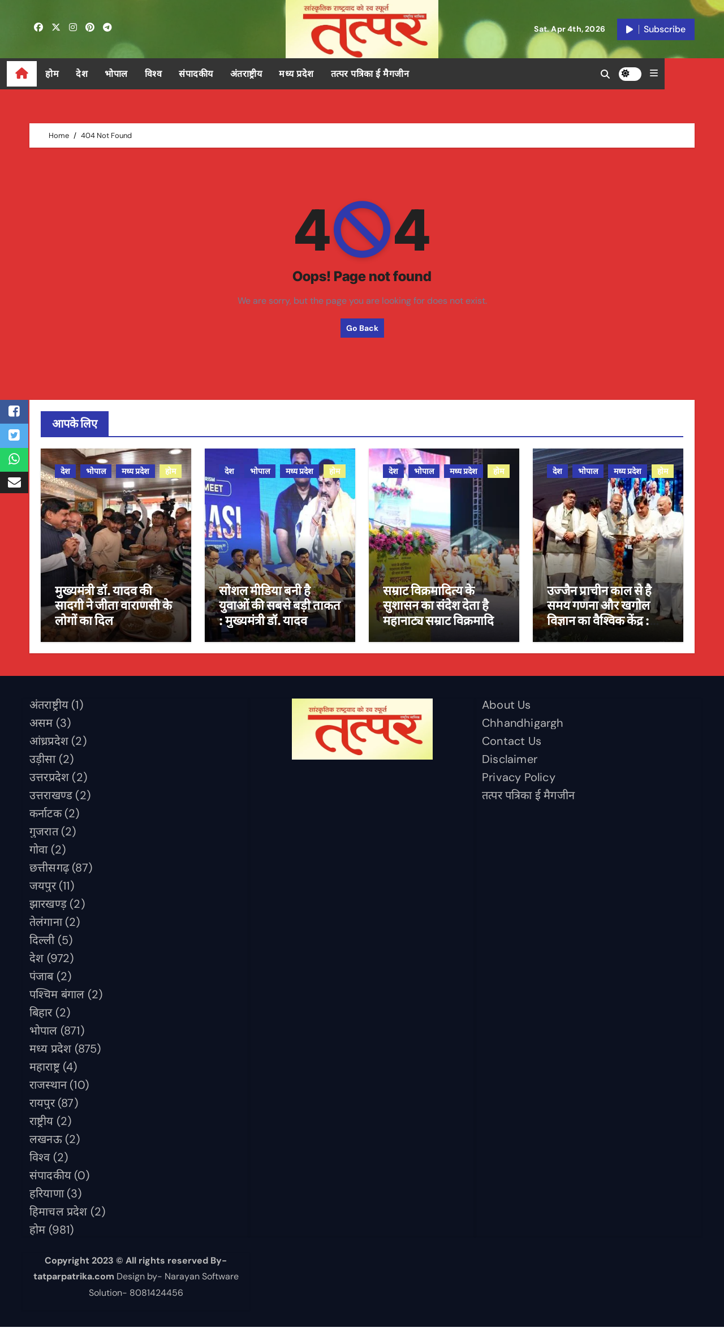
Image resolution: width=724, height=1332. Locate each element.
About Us (506, 709)
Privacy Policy (518, 781)
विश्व (176, 74)
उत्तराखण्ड (50, 799)
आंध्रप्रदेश (48, 745)
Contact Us (511, 745)
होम (74, 74)
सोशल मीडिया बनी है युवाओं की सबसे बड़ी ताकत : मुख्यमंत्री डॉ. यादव (280, 610)
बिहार (41, 1017)
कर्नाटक (45, 818)
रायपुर (42, 1107)
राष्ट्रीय (41, 1125)
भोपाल (138, 74)
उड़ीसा (42, 763)
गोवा (38, 854)
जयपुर (42, 890)
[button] (691, 73)
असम (41, 727)
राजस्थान (48, 1089)
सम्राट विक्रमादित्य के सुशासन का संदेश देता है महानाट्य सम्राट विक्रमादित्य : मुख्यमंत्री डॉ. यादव (444, 617)
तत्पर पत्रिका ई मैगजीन (393, 74)
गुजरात (43, 836)
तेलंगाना (45, 926)
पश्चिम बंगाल (56, 999)
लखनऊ (45, 1143)
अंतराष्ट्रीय (269, 74)
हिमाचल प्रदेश (58, 1216)
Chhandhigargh (523, 727)
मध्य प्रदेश (319, 74)
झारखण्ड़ (48, 908)
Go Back (362, 328)
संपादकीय (218, 74)
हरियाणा (46, 1198)
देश (104, 74)
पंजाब (41, 980)
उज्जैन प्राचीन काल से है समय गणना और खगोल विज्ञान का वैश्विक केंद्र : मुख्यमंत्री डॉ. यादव (599, 617)
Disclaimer (509, 763)
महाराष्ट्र (44, 1071)
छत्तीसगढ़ (49, 872)
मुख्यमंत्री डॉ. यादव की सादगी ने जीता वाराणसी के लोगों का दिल (113, 610)
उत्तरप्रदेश (49, 781)
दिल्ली (42, 944)
